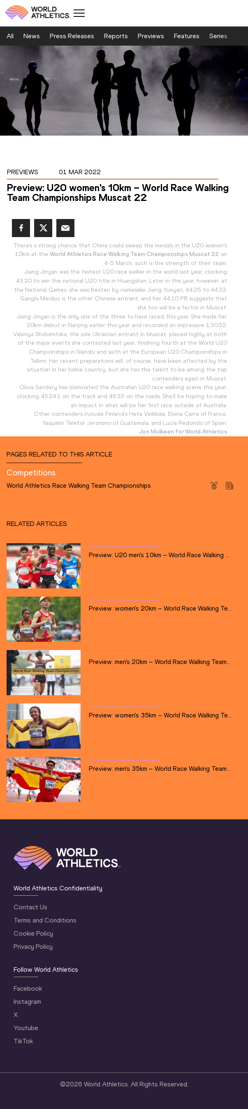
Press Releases (72, 36)
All (10, 36)
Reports (116, 36)
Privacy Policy (33, 946)
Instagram (27, 1001)
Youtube (26, 1028)
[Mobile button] (79, 13)
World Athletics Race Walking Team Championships (79, 485)
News (31, 36)
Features (186, 36)
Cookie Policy (33, 933)
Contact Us (30, 907)
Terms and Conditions (45, 920)
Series (218, 36)
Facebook (28, 988)
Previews (151, 36)
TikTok (23, 1041)
